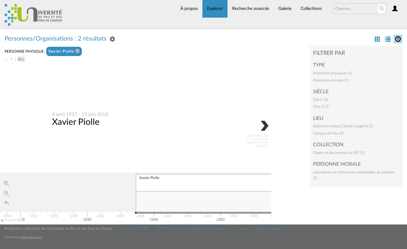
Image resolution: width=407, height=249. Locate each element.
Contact (241, 228)
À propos (189, 9)
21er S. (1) (321, 106)
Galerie (284, 9)
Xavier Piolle (64, 51)
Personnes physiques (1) (332, 73)
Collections (311, 9)
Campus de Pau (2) (328, 133)
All (21, 59)
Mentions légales (269, 228)
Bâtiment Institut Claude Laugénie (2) (343, 126)
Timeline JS (10, 220)
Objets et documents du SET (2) (339, 153)
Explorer (215, 9)
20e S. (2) (320, 100)
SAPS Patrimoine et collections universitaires (192, 228)
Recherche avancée (250, 9)
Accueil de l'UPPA (134, 228)
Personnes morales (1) (330, 80)
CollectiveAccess (31, 237)
